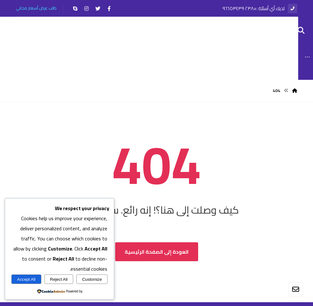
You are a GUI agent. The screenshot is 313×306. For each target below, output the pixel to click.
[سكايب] (75, 8)
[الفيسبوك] (109, 8)
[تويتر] (98, 8)
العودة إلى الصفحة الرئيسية (157, 255)
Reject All (59, 279)
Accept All (26, 279)
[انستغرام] (86, 8)
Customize (92, 279)
